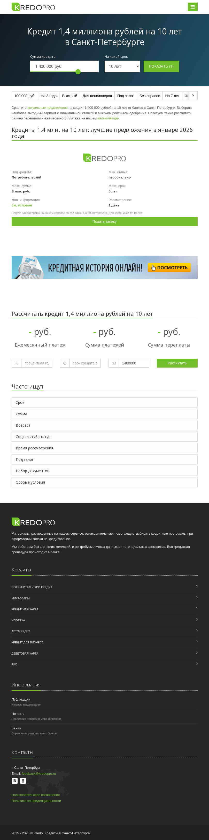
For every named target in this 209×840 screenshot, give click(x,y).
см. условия (22, 205)
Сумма (21, 413)
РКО (14, 664)
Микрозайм (21, 598)
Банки (16, 728)
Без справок (150, 96)
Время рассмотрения (34, 448)
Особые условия (30, 482)
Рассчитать (177, 363)
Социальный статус (33, 436)
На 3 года (49, 96)
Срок (20, 402)
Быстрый (69, 96)
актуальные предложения (47, 108)
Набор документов (32, 470)
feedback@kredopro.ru (39, 774)
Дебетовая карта (25, 653)
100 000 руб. (24, 96)
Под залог (125, 96)
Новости (18, 714)
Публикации (21, 699)
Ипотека (18, 620)
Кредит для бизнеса (28, 642)
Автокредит (21, 631)
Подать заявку (104, 221)
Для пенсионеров (97, 96)
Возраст (23, 425)
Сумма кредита (43, 56)
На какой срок (116, 56)
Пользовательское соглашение (36, 795)
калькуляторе (108, 118)
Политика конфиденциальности (36, 801)
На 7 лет (172, 96)
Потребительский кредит (32, 587)
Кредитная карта (25, 609)
